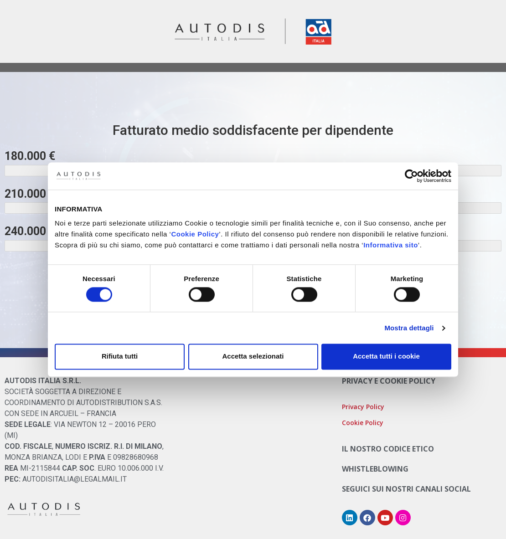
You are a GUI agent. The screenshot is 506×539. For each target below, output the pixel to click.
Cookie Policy (195, 234)
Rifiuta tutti (120, 356)
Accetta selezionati (253, 356)
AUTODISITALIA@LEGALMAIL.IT (74, 479)
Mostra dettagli (409, 328)
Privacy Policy (363, 406)
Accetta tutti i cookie (386, 356)
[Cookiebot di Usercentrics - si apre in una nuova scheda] (411, 176)
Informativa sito (390, 245)
